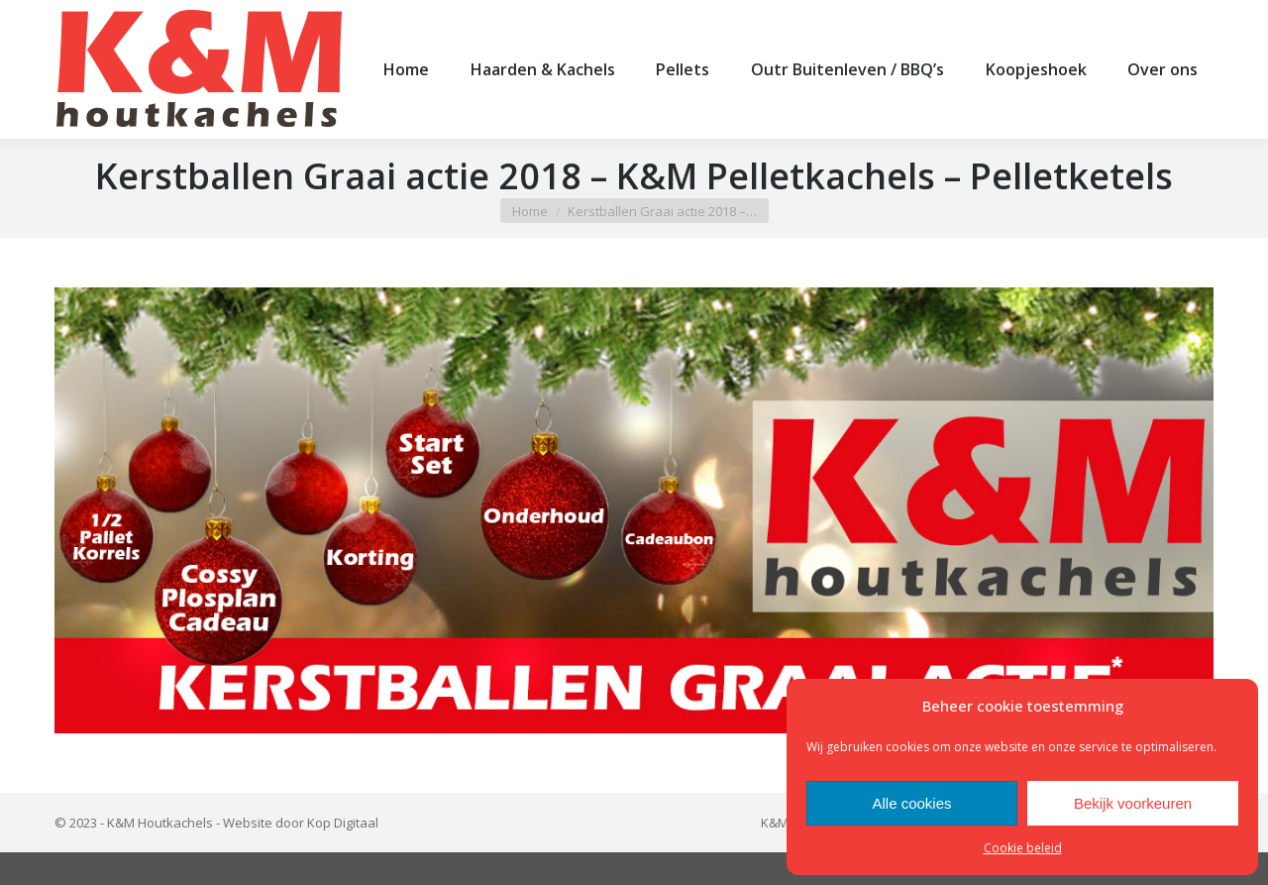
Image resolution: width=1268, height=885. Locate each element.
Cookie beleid (1023, 847)
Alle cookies (911, 803)
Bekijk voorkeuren (1133, 803)
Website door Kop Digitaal (300, 855)
